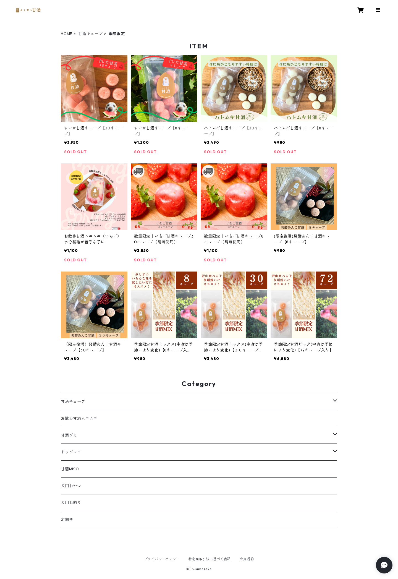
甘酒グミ (69, 435)
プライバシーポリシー (162, 559)
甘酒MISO (70, 468)
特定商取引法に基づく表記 (209, 559)
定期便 (67, 519)
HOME (66, 33)
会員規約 (247, 559)
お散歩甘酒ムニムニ (79, 418)
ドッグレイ (71, 452)
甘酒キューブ (90, 33)
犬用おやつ (71, 485)
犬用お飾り (71, 502)
